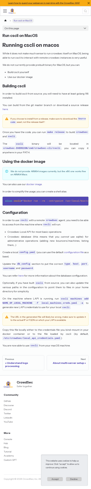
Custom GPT (10, 460)
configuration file (74, 252)
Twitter (7, 413)
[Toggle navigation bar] (5, 11)
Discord (8, 409)
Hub (6, 443)
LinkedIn (8, 417)
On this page (12, 28)
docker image (34, 184)
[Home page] (5, 20)
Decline (74, 479)
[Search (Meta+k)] (85, 11)
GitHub (7, 401)
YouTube (8, 421)
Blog (6, 447)
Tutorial (7, 451)
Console (8, 439)
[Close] (88, 3)
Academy (9, 455)
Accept (55, 479)
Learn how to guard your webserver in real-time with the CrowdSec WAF (44, 3)
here (5, 109)
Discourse (9, 405)
